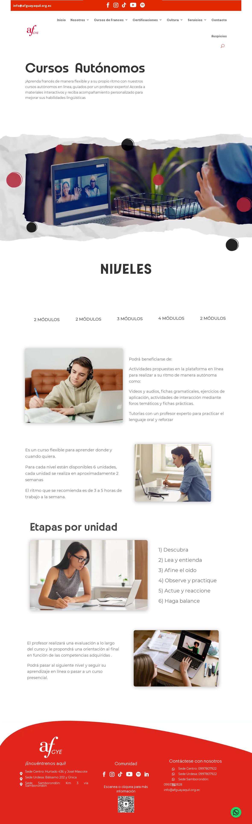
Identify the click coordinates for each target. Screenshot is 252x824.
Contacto (219, 20)
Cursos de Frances (109, 20)
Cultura (173, 20)
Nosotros (77, 20)
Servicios (195, 20)
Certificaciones (145, 20)
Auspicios (219, 36)
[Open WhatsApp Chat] (236, 812)
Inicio (61, 20)
